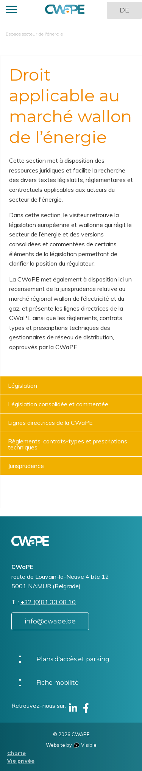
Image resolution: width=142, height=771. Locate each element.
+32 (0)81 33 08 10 (48, 602)
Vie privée (20, 761)
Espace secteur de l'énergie (34, 34)
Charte (16, 753)
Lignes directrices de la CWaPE (50, 422)
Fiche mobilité (57, 682)
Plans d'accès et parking (72, 659)
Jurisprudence (26, 465)
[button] (11, 10)
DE (124, 10)
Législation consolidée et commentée (58, 404)
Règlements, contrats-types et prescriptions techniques (67, 444)
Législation (22, 385)
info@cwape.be (50, 621)
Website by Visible (71, 745)
